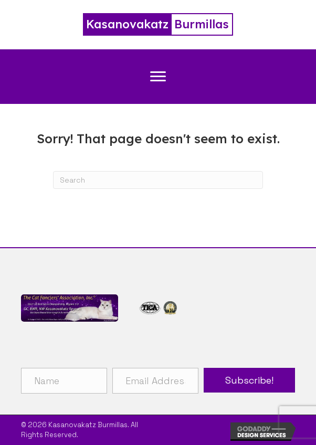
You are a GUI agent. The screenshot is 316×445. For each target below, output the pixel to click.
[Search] (158, 180)
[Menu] (158, 77)
